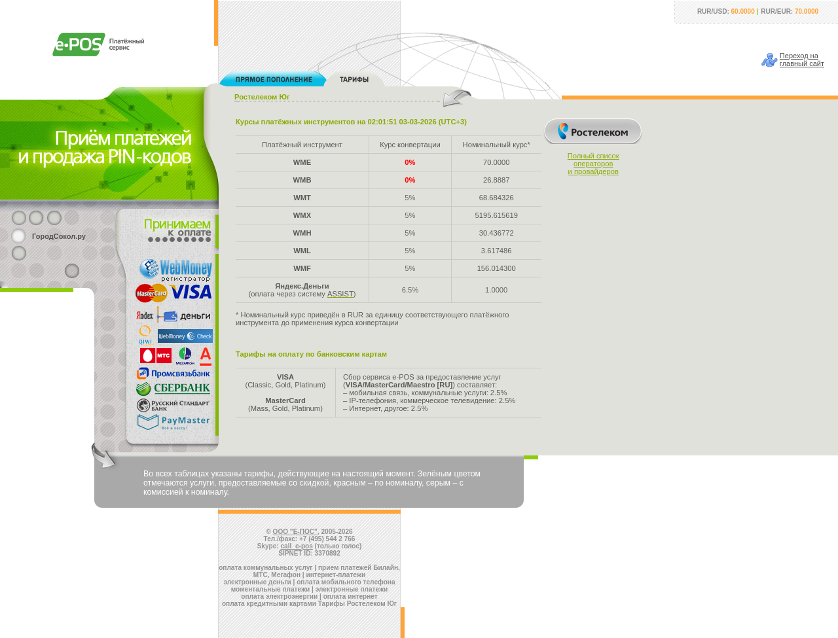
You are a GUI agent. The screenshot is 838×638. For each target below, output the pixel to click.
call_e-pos (297, 546)
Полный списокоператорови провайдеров (593, 163)
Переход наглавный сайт (802, 59)
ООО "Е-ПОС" (295, 531)
